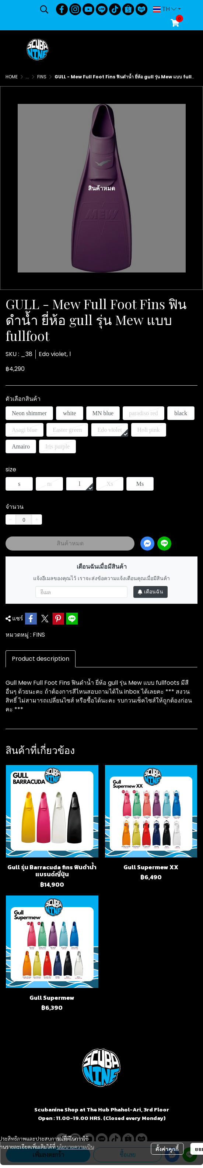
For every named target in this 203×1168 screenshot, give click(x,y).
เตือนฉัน (150, 592)
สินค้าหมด (70, 543)
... (27, 77)
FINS (41, 77)
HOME (12, 77)
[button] (44, 9)
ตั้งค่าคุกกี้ (167, 1148)
